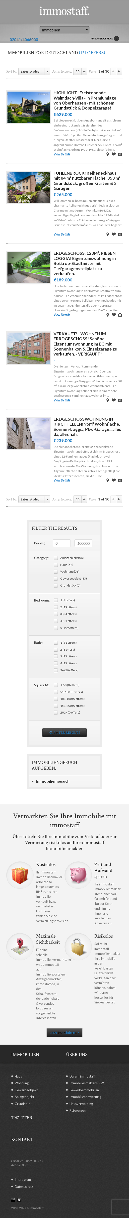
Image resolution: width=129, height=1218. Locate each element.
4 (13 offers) (68, 663)
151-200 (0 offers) (72, 706)
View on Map (108, 154)
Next (119, 71)
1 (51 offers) (68, 642)
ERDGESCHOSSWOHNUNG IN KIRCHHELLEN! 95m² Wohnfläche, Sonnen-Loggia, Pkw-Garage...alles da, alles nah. (87, 426)
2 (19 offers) (68, 607)
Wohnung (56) (69, 571)
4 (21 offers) (68, 621)
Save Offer (114, 154)
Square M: (41, 685)
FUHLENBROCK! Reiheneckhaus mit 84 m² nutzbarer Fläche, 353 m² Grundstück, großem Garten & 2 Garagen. (87, 180)
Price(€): (40, 543)
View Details (62, 154)
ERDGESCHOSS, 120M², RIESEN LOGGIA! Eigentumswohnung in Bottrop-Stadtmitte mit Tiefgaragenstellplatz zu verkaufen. (85, 263)
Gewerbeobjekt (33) (73, 578)
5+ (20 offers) (69, 670)
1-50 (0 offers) (69, 685)
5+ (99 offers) (69, 628)
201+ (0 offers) (70, 712)
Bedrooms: (42, 600)
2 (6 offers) (67, 649)
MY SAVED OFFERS (104, 38)
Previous (113, 71)
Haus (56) (66, 565)
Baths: (38, 643)
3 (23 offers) (68, 656)
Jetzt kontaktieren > (64, 1033)
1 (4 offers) (67, 600)
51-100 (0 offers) (71, 692)
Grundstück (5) (70, 585)
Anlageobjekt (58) (72, 558)
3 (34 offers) (68, 614)
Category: (41, 558)
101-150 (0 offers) (72, 699)
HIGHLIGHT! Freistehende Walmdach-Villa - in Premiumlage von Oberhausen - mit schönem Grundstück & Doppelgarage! (85, 100)
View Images (120, 154)
